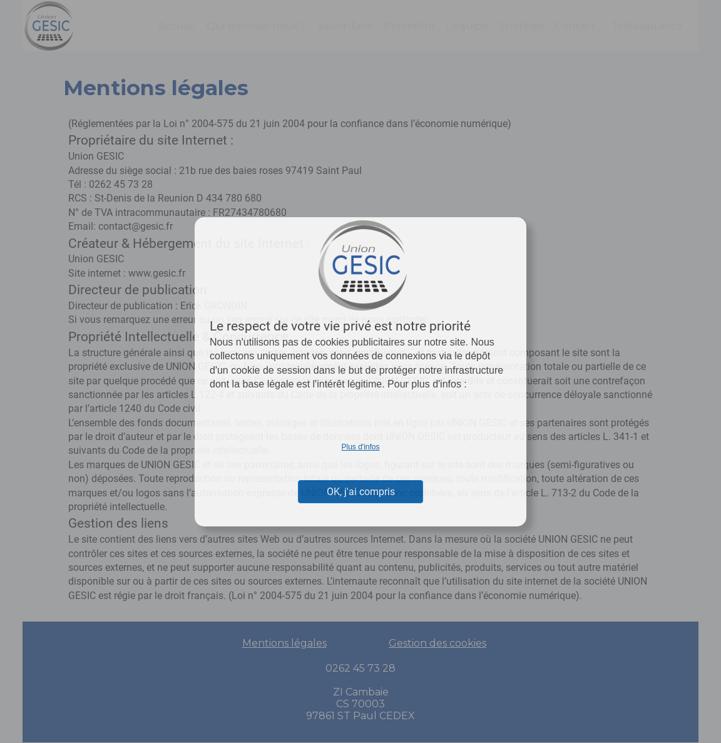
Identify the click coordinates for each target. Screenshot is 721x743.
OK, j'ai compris (361, 492)
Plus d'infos (360, 447)
